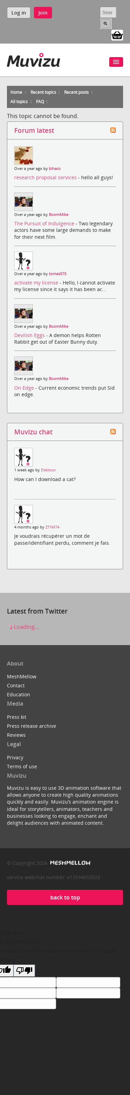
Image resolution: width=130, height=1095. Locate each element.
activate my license (37, 282)
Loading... (23, 627)
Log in (18, 12)
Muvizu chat (33, 431)
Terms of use (22, 766)
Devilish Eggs (30, 335)
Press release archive (31, 726)
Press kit (16, 717)
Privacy (15, 757)
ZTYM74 (52, 527)
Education (18, 694)
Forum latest (34, 130)
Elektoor (48, 470)
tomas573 (57, 273)
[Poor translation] (24, 971)
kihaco (55, 168)
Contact (16, 685)
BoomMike (58, 214)
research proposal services (46, 177)
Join (42, 12)
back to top (65, 897)
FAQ (40, 102)
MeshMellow (21, 676)
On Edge (24, 387)
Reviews (16, 735)
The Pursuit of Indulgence (45, 223)
